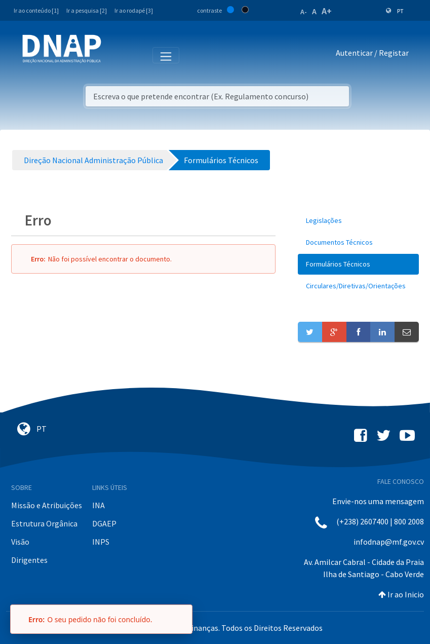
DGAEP (104, 523)
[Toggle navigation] (115, 55)
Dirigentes (29, 560)
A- (303, 11)
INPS (100, 542)
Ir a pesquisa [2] (86, 10)
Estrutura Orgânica (44, 523)
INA (98, 505)
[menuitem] (358, 220)
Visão (20, 542)
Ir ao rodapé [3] (133, 10)
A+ (327, 11)
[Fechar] (180, 619)
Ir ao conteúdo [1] (36, 10)
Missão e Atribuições (46, 505)
